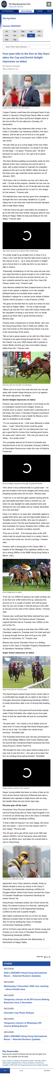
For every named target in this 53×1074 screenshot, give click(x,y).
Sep (6, 39)
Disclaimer (31, 1063)
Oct (39, 35)
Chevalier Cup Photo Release (19, 1013)
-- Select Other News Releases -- (17, 47)
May (22, 31)
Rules (44, 1061)
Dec (22, 35)
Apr (31, 31)
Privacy (24, 1063)
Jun (14, 31)
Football (39, 11)
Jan (14, 35)
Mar (39, 31)
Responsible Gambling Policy (11, 1063)
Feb (6, 35)
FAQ (3, 1061)
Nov (30, 35)
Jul (7, 31)
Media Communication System (24, 1061)
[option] (26, 11)
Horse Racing (26, 11)
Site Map (38, 1061)
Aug (14, 39)
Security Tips (40, 1063)
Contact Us (9, 1061)
